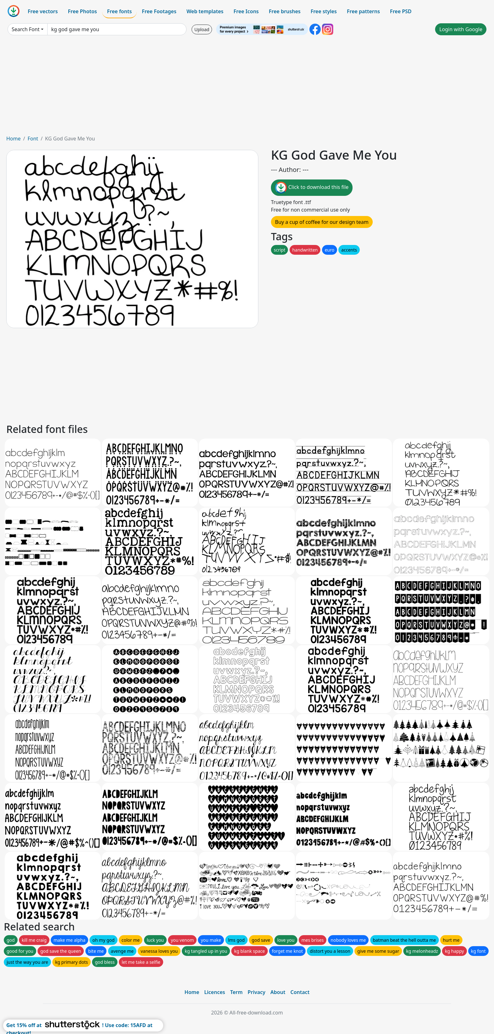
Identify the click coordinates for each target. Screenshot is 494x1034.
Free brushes (285, 11)
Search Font (25, 29)
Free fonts (119, 11)
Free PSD (400, 11)
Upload (201, 29)
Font (32, 138)
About (277, 992)
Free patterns (363, 11)
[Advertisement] (247, 87)
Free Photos (82, 11)
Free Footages (159, 11)
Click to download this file (311, 188)
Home (13, 138)
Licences (214, 992)
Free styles (324, 11)
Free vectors (43, 11)
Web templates (205, 11)
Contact (300, 992)
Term (236, 992)
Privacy (256, 992)
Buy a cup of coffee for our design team (322, 222)
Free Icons (246, 11)
